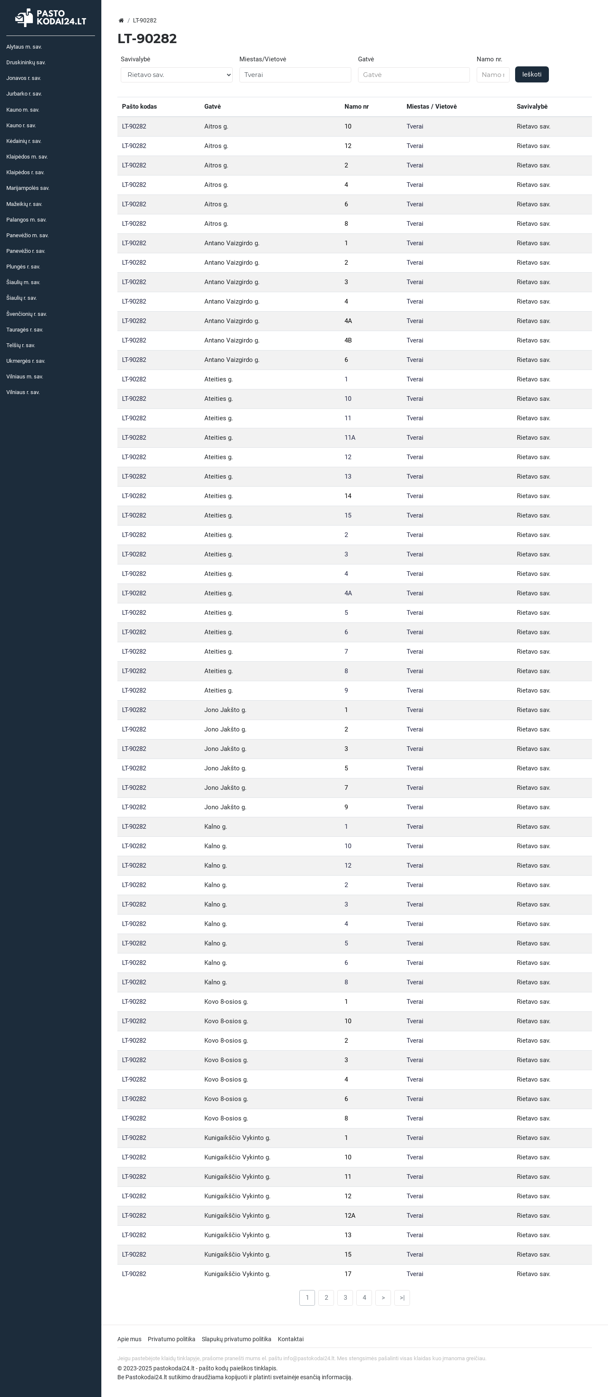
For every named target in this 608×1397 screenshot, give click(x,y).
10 (348, 126)
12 (348, 146)
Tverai (415, 126)
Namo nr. (489, 59)
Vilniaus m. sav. (24, 376)
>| (402, 1297)
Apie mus (129, 1339)
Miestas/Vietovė (262, 59)
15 (348, 515)
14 (348, 496)
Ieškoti (532, 74)
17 (348, 1274)
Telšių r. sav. (20, 345)
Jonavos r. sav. (23, 78)
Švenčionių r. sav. (26, 314)
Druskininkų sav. (26, 62)
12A (350, 1215)
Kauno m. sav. (22, 110)
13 (348, 476)
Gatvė (366, 59)
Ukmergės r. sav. (25, 361)
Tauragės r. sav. (24, 329)
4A (348, 321)
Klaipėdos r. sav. (25, 172)
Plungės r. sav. (23, 266)
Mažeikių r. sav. (24, 204)
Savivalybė (135, 59)
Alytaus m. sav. (24, 47)
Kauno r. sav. (21, 125)
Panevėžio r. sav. (25, 251)
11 (348, 418)
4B (348, 340)
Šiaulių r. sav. (21, 298)
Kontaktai (291, 1339)
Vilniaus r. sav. (23, 392)
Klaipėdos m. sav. (27, 156)
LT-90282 (134, 126)
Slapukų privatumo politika (236, 1339)
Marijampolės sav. (27, 188)
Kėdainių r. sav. (23, 141)
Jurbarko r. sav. (24, 93)
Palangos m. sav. (26, 219)
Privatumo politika (171, 1339)
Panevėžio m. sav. (27, 235)
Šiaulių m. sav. (23, 282)
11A (350, 437)
